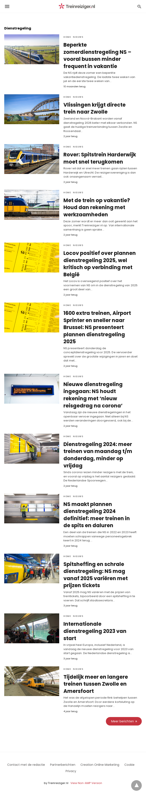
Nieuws (78, 37)
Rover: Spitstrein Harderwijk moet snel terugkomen (99, 158)
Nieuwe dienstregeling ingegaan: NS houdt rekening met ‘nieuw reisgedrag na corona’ (93, 395)
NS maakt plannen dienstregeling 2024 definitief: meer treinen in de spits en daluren (96, 515)
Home (67, 37)
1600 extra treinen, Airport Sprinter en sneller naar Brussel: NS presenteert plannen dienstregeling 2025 (97, 327)
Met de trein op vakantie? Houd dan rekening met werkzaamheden (96, 207)
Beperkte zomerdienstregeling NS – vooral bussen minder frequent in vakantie (97, 55)
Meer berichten (122, 721)
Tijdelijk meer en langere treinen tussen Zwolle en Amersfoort (95, 684)
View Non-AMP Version (86, 783)
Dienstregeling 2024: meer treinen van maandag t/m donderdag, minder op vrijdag (97, 455)
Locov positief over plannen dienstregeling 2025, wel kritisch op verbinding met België (99, 264)
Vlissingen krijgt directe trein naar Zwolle (94, 108)
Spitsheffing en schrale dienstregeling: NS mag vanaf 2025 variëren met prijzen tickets (95, 575)
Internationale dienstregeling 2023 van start (94, 631)
